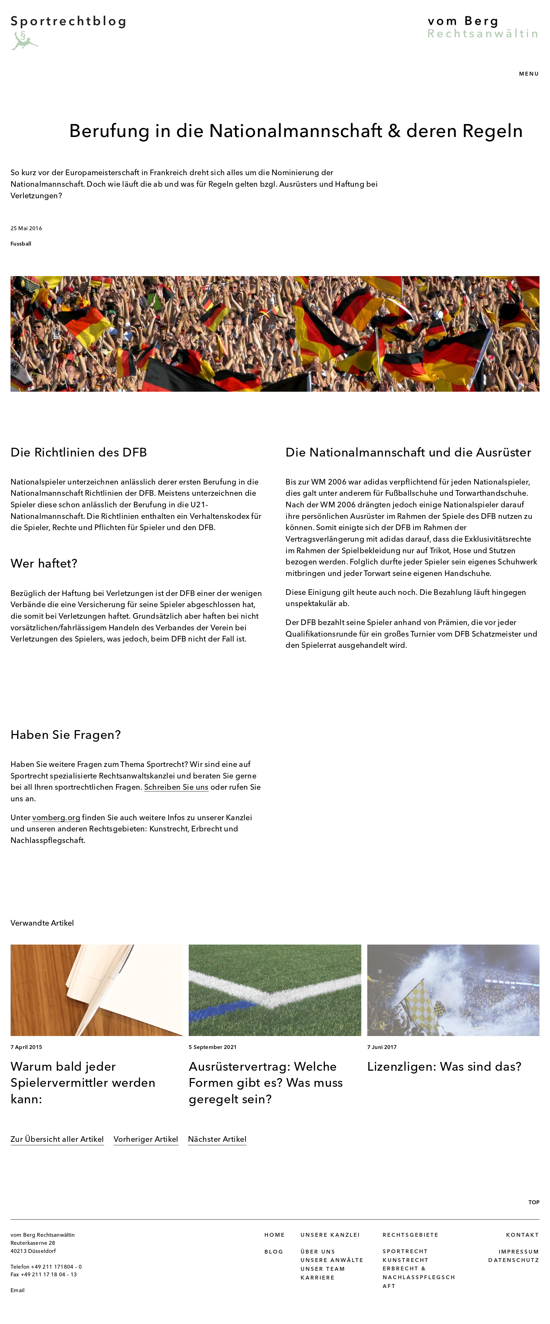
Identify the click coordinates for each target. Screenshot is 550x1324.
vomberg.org (56, 818)
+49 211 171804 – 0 (56, 1267)
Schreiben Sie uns (176, 787)
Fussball (21, 244)
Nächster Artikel (217, 1140)
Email (18, 1291)
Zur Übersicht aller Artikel (57, 1140)
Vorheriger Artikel (146, 1140)
